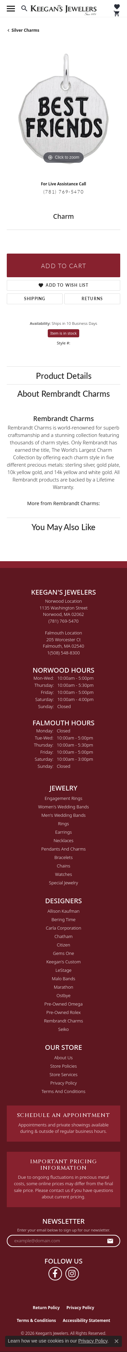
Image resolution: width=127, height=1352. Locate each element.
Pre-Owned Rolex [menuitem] (63, 1012)
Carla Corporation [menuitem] (63, 928)
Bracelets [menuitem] (63, 857)
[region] (63, 108)
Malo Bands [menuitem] (63, 979)
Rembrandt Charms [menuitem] (63, 1021)
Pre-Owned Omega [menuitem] (63, 1004)
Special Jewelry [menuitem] (63, 883)
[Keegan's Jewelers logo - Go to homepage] (63, 9)
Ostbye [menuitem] (63, 995)
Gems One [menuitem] (63, 953)
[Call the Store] (63, 621)
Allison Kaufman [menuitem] (63, 911)
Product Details (63, 375)
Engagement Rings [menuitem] (63, 798)
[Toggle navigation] (10, 8)
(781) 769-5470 (63, 191)
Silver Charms (25, 30)
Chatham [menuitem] (64, 936)
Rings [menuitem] (63, 824)
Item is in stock (63, 333)
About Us (63, 1058)
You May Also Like (63, 526)
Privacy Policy (63, 1083)
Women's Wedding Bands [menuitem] (63, 807)
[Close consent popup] (116, 1341)
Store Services (63, 1074)
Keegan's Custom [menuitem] (63, 962)
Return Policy (46, 1307)
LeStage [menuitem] (63, 970)
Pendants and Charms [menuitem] (63, 849)
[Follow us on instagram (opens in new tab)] (72, 1273)
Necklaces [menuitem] (63, 840)
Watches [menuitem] (63, 874)
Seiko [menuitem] (63, 1029)
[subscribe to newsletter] (110, 1241)
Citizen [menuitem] (63, 945)
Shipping (35, 299)
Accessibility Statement (86, 1320)
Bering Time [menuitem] (63, 919)
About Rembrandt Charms (63, 393)
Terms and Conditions (63, 1091)
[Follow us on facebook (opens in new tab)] (55, 1273)
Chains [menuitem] (63, 866)
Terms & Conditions (36, 1320)
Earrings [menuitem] (63, 832)
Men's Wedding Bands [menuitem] (63, 815)
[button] (24, 8)
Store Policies (63, 1066)
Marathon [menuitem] (63, 987)
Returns (92, 299)
